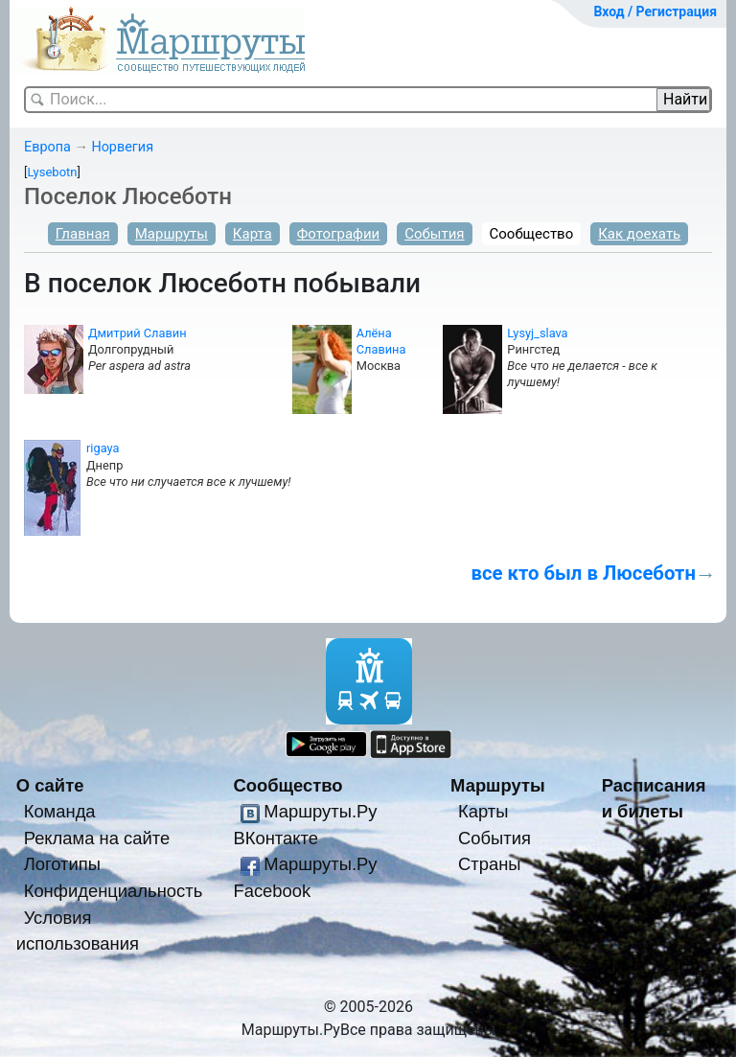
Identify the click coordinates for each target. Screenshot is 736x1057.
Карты (483, 811)
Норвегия (122, 147)
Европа (47, 147)
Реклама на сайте (97, 838)
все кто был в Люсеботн (583, 573)
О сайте (50, 785)
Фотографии (338, 233)
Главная (83, 233)
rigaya (102, 448)
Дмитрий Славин (137, 333)
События (434, 233)
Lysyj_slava (537, 333)
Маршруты (171, 233)
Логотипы (62, 864)
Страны (489, 864)
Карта (252, 233)
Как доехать (639, 233)
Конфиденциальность (113, 891)
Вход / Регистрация (655, 11)
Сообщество (532, 233)
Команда (60, 811)
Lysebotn (52, 172)
